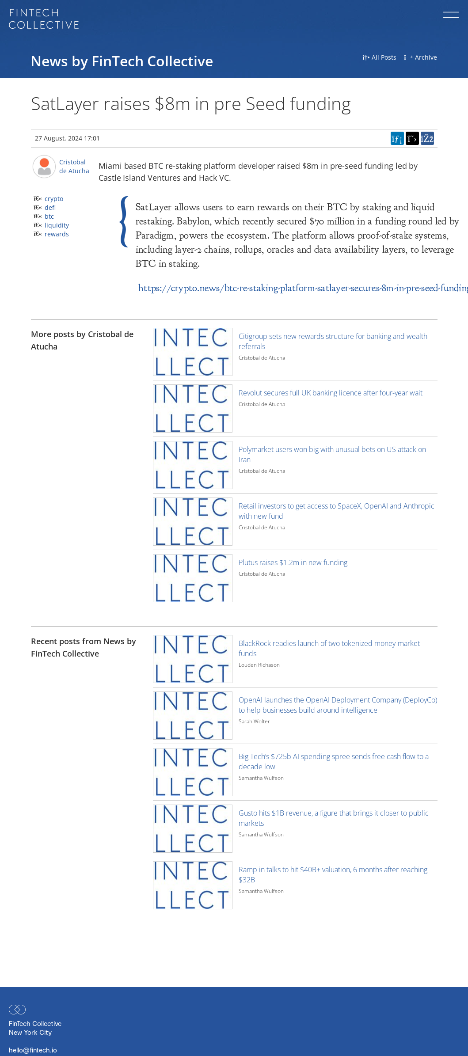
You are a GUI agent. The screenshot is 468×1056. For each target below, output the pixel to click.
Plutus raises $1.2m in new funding (293, 562)
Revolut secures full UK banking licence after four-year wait (330, 393)
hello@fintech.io (33, 1050)
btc (49, 216)
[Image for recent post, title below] (192, 659)
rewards (57, 234)
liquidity (57, 225)
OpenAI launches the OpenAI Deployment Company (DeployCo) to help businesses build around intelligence (338, 705)
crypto (54, 198)
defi (50, 207)
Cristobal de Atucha (74, 166)
